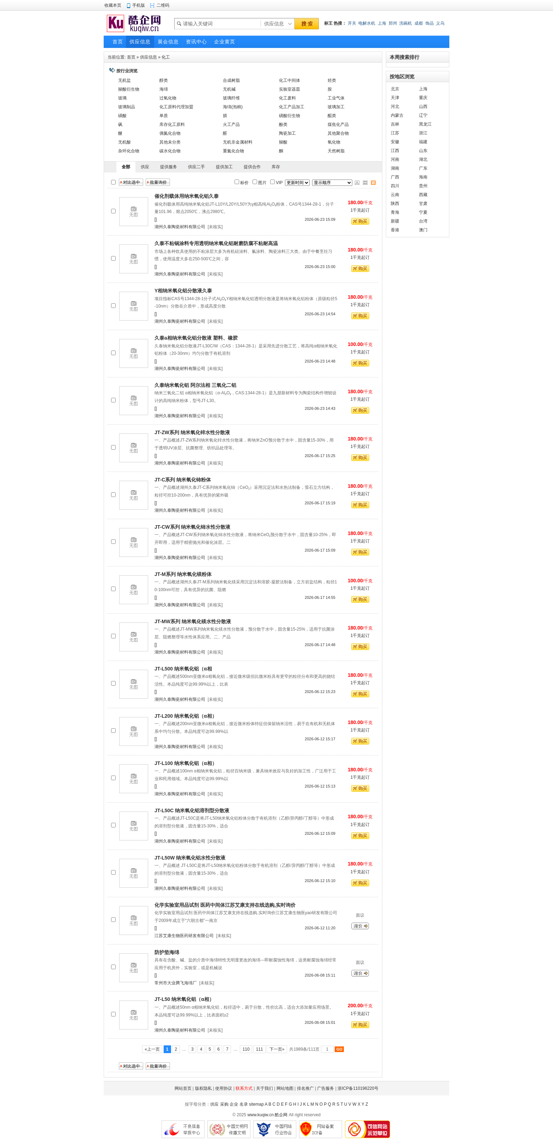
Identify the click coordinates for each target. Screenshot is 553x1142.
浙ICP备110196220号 (358, 1088)
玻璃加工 (336, 106)
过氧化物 (167, 98)
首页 (131, 57)
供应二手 (196, 166)
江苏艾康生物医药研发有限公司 (184, 935)
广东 (423, 168)
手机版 (138, 5)
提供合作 (252, 166)
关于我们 (264, 1088)
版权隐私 (203, 1088)
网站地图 (284, 1088)
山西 (423, 106)
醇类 (163, 80)
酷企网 (281, 1114)
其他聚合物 (338, 133)
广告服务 (325, 1088)
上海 (382, 23)
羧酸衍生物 (128, 89)
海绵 (163, 89)
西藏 (423, 194)
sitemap (256, 1104)
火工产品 (231, 124)
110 (246, 1049)
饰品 (429, 23)
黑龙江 (425, 124)
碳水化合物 (170, 150)
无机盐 (124, 80)
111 (259, 1049)
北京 (395, 88)
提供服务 (168, 166)
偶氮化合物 (170, 133)
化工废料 (287, 98)
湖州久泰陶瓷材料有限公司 (179, 226)
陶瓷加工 (287, 133)
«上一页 (152, 1049)
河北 (395, 106)
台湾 (423, 221)
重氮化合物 (233, 150)
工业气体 (336, 98)
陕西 (395, 203)
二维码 (163, 5)
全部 (126, 166)
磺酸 (122, 115)
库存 (276, 166)
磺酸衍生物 (289, 115)
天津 (395, 97)
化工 (166, 57)
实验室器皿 (289, 89)
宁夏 (423, 212)
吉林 (395, 124)
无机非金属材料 (238, 142)
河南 (395, 159)
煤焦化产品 (338, 124)
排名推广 (305, 1088)
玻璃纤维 (231, 98)
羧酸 (283, 142)
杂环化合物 (128, 150)
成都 (418, 23)
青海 (395, 212)
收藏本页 (112, 5)
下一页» (276, 1049)
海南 (423, 177)
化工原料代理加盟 (176, 106)
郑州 (393, 23)
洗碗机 (405, 23)
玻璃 (122, 98)
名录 (243, 1104)
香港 (395, 229)
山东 (423, 150)
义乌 (440, 23)
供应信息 (148, 57)
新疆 (395, 221)
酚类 (283, 124)
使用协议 (223, 1088)
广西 (395, 177)
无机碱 (229, 89)
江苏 (395, 132)
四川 (395, 185)
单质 (163, 115)
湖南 (395, 168)
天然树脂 (336, 150)
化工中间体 (289, 80)
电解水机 (366, 23)
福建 (423, 141)
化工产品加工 (291, 106)
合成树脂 (231, 80)
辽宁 (423, 115)
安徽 (395, 141)
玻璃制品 (126, 106)
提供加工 (224, 166)
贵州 (423, 185)
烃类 (332, 80)
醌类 (332, 115)
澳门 (423, 229)
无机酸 (124, 142)
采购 (224, 1104)
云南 (395, 194)
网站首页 (183, 1088)
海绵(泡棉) (233, 106)
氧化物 (334, 142)
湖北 (423, 159)
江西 (395, 150)
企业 (234, 1104)
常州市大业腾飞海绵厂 (175, 982)
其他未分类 (170, 142)
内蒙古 (397, 115)
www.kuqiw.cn (260, 1114)
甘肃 (423, 203)
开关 (352, 23)
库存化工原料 (172, 124)
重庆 (423, 97)
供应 (145, 166)
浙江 (423, 132)
